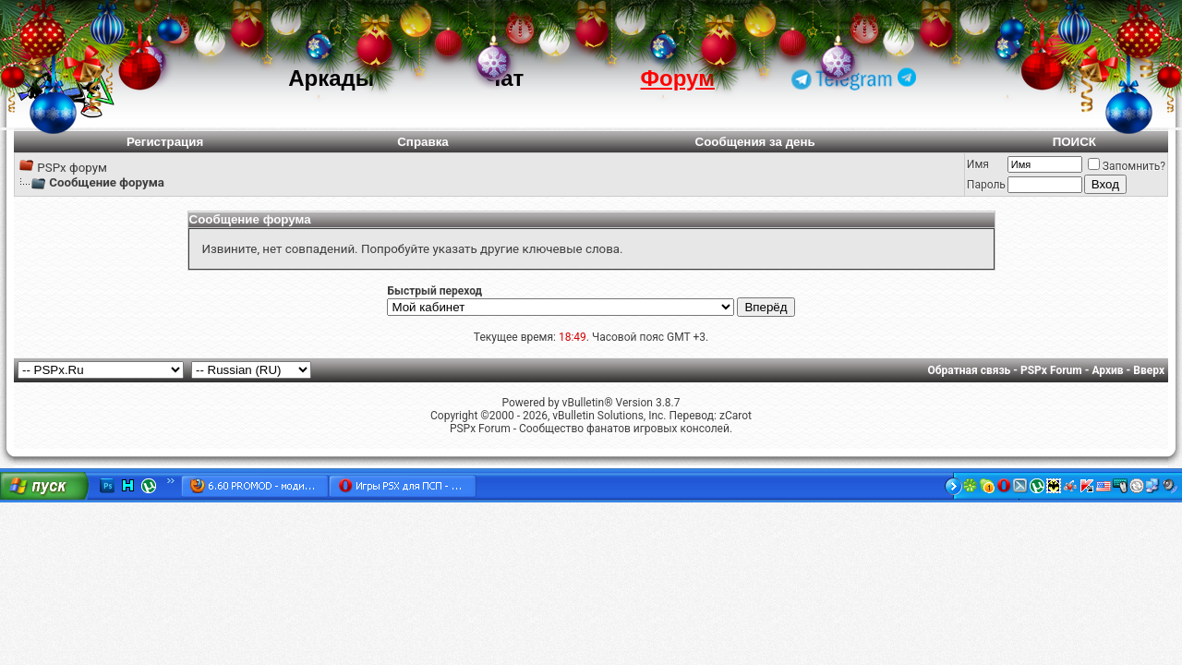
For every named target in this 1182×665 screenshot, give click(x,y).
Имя (978, 164)
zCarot (735, 415)
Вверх (1148, 370)
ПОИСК (1074, 142)
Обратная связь (969, 370)
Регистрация (165, 142)
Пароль (986, 184)
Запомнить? (1126, 166)
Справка (423, 142)
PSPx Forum (1051, 370)
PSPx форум (72, 168)
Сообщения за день (755, 142)
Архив (1107, 370)
